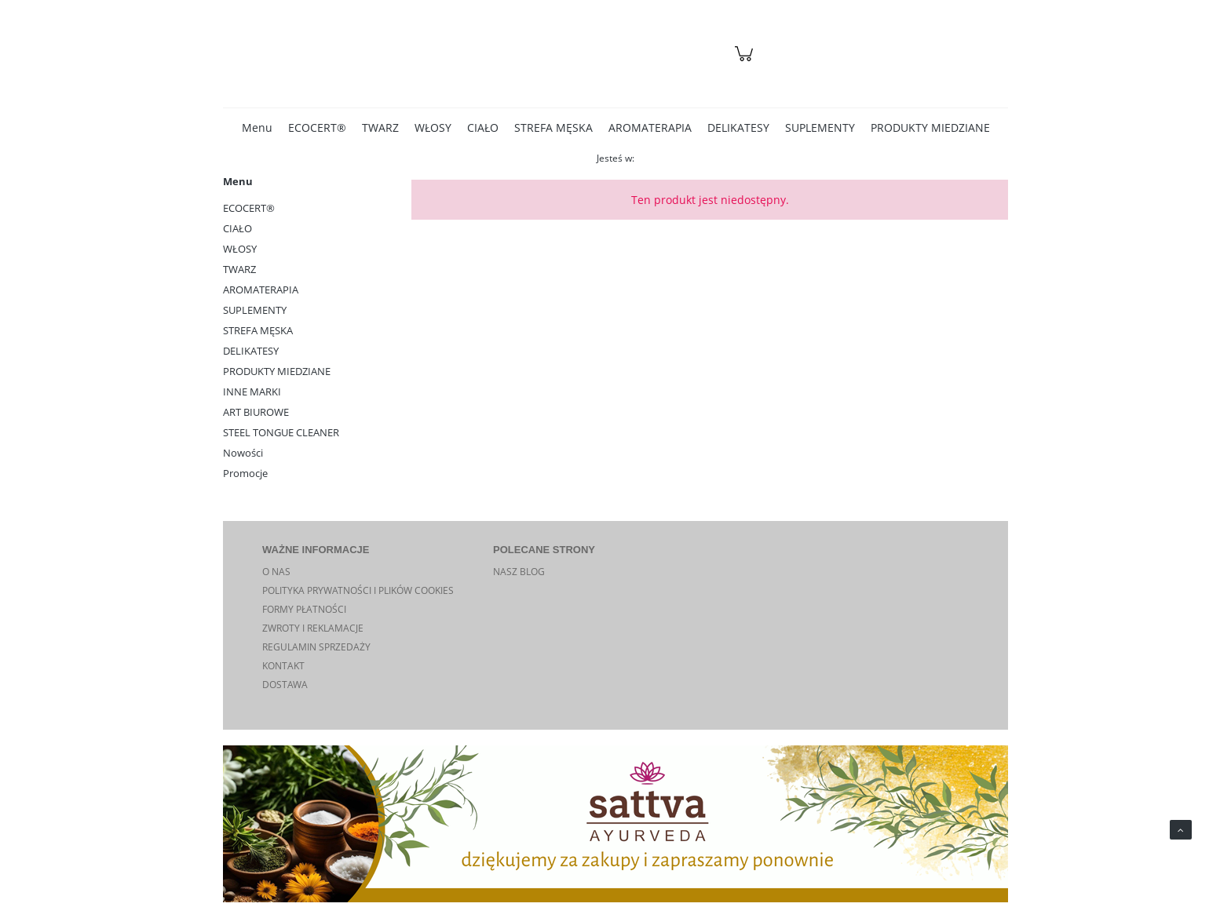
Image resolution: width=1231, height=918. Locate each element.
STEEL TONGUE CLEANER (281, 432)
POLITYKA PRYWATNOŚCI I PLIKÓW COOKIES (358, 590)
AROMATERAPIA (260, 289)
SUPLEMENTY (255, 310)
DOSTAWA (285, 684)
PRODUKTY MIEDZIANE (277, 371)
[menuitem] (257, 127)
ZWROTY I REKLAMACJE (312, 628)
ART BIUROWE (256, 412)
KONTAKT (283, 665)
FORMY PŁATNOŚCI (304, 609)
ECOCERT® (249, 208)
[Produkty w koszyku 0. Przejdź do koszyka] (746, 61)
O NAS (276, 571)
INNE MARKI (252, 391)
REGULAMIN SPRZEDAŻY (316, 647)
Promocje (245, 473)
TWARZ (239, 269)
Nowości (243, 453)
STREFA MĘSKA (258, 330)
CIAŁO (237, 228)
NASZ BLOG (519, 571)
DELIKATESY (251, 351)
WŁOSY (240, 249)
